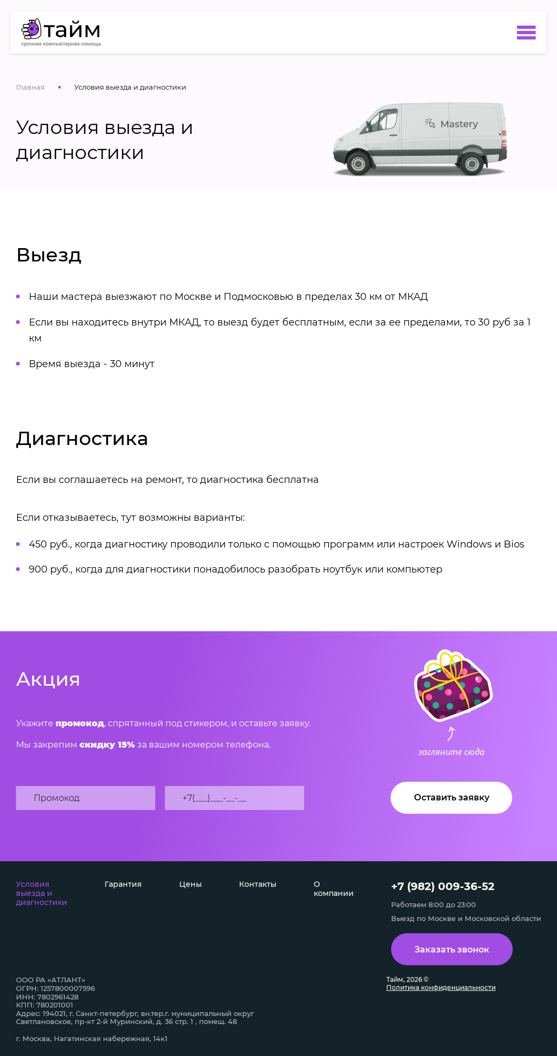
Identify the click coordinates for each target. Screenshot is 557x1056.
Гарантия (123, 884)
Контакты (257, 884)
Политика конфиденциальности (441, 987)
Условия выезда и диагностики (41, 893)
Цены (190, 884)
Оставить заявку (451, 797)
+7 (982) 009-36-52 (443, 886)
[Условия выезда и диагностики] (66, 32)
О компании (334, 888)
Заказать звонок (452, 949)
